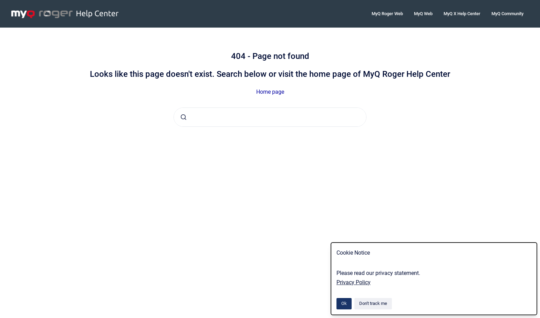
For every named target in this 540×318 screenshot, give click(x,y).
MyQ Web (423, 13)
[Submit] (183, 117)
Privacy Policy (353, 282)
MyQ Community (507, 13)
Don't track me (373, 303)
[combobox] (270, 117)
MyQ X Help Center (462, 13)
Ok (344, 303)
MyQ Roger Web (387, 13)
